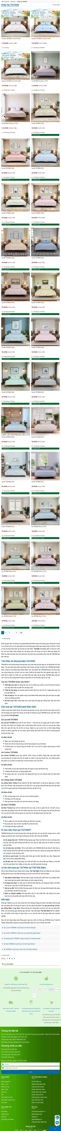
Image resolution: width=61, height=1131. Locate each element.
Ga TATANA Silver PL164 (39, 616)
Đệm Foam (4, 1089)
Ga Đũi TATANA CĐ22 (8, 392)
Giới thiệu (4, 1111)
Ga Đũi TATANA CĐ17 (38, 482)
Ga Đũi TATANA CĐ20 (8, 437)
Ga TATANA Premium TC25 (40, 81)
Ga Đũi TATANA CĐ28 (8, 258)
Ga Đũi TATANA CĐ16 (8, 526)
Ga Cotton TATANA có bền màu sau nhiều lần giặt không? (22, 933)
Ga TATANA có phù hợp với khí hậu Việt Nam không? (20, 949)
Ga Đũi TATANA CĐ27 (38, 258)
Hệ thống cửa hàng (7, 1119)
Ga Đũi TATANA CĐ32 (8, 168)
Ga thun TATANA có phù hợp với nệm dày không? (19, 944)
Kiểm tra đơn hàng (37, 1102)
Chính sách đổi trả (37, 1095)
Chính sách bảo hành (38, 1089)
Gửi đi (30, 1072)
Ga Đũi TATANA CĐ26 (8, 302)
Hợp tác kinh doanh (38, 1087)
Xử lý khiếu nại (36, 1081)
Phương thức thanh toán (39, 1097)
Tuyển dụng (5, 1114)
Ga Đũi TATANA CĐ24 (8, 347)
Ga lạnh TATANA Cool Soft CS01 (11, 38)
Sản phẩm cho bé (7, 1097)
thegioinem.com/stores (21, 1042)
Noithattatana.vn (37, 1119)
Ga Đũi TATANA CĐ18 (8, 482)
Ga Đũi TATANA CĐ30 (8, 213)
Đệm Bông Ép (5, 1081)
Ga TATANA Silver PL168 (39, 526)
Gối (2, 1095)
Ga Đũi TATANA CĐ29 (38, 213)
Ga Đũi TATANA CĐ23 (38, 347)
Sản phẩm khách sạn (8, 1100)
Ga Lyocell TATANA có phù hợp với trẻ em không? (20, 928)
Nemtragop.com (37, 1114)
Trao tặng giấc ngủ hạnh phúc (10, 1054)
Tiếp (20, 633)
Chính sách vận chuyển (39, 1092)
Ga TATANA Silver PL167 (9, 571)
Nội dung (7, 638)
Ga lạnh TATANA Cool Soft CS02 (41, 38)
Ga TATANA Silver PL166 (39, 571)
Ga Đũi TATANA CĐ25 (38, 302)
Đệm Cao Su (5, 1087)
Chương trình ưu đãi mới (9, 1049)
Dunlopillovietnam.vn (38, 1111)
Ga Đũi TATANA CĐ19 (38, 437)
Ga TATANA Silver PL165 (9, 616)
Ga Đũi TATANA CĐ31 (38, 168)
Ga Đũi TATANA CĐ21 (38, 392)
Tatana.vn (35, 1117)
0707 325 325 (22, 1037)
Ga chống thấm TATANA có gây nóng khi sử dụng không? (22, 938)
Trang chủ (6, 1)
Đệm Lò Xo (4, 1084)
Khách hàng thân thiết (38, 1084)
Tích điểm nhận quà (7, 1057)
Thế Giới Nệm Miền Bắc (39, 1122)
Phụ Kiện (4, 1102)
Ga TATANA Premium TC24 (10, 123)
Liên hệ (3, 1117)
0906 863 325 (21, 1039)
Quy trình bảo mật (37, 1100)
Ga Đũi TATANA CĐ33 (38, 123)
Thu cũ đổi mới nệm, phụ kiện (10, 1052)
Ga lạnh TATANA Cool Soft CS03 (11, 81)
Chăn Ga (13, 1)
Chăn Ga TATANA (22, 1)
